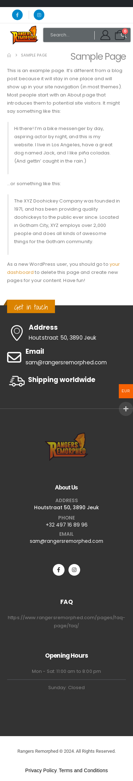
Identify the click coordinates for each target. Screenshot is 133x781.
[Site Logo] (24, 35)
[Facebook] (17, 15)
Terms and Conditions (83, 770)
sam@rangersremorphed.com (66, 541)
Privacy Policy (41, 770)
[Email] (66, 357)
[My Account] (105, 35)
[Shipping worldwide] (66, 381)
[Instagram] (39, 15)
